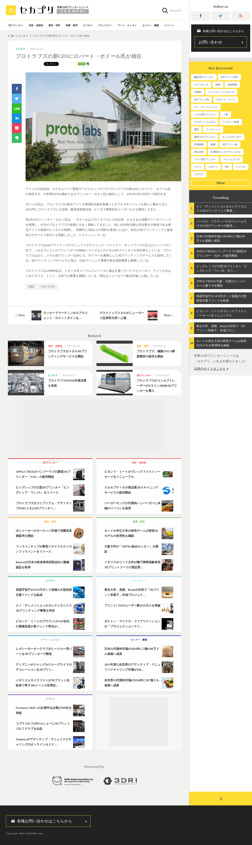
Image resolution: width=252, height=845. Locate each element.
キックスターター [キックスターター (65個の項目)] (231, 137)
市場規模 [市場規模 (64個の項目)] (199, 144)
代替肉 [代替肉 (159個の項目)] (197, 92)
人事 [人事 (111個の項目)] (225, 114)
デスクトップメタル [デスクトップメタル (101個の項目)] (204, 122)
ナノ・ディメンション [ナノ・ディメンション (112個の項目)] (206, 107)
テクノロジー (105, 25)
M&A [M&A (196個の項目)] (217, 84)
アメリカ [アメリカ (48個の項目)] (241, 166)
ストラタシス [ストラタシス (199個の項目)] (201, 84)
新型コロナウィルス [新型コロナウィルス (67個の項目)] (204, 137)
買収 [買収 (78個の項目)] (196, 129)
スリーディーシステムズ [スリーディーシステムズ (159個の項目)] (221, 92)
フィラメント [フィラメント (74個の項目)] (213, 129)
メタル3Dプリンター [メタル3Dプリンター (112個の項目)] (205, 114)
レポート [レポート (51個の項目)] (213, 166)
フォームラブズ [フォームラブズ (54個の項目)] (231, 159)
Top (12, 35)
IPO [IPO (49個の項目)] (227, 166)
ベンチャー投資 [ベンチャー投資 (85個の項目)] (230, 122)
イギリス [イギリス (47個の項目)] (199, 174)
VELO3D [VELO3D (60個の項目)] (198, 152)
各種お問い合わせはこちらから (40, 821)
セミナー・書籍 (150, 25)
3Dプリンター (15, 25)
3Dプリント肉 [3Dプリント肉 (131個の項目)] (201, 99)
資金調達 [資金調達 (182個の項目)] (232, 84)
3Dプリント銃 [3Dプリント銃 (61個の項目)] (229, 144)
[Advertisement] (94, 426)
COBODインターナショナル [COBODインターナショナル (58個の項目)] (226, 152)
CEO (31, 286)
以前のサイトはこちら (210, 368)
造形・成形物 (36, 25)
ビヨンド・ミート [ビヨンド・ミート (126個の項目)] (225, 99)
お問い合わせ (210, 42)
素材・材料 (54, 25)
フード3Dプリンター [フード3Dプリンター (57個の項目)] (205, 159)
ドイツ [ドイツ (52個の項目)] (197, 166)
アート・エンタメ (127, 25)
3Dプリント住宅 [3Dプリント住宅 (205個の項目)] (229, 77)
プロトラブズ (48, 286)
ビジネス (88, 25)
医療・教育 (72, 25)
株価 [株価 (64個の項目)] (213, 144)
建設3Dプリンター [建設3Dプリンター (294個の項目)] (204, 77)
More (220, 183)
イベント (169, 25)
